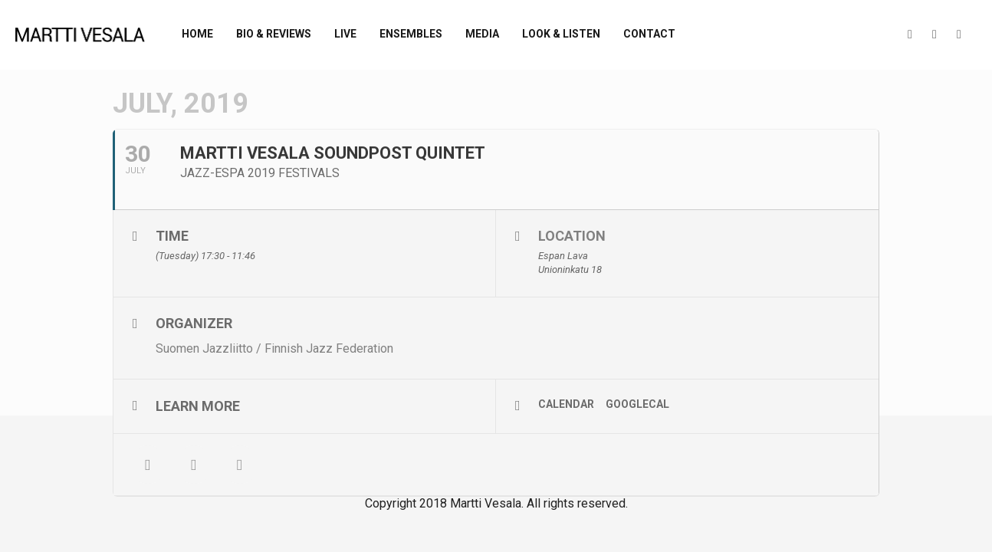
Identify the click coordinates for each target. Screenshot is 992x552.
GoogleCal (637, 404)
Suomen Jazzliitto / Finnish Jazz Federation (274, 348)
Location (572, 236)
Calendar (566, 404)
